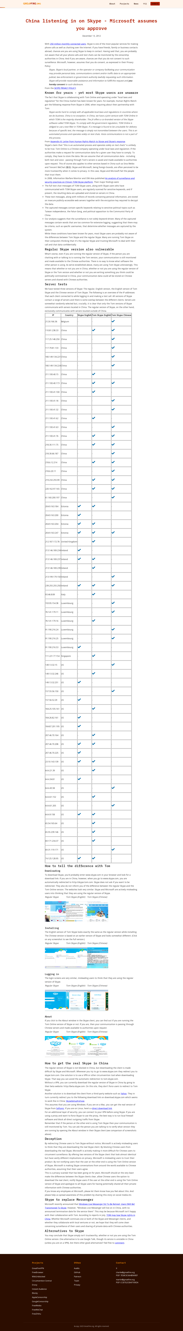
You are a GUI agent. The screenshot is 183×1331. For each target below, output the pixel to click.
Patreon (77, 1276)
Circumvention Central (42, 1280)
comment (119, 1242)
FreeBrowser (37, 1272)
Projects (124, 4)
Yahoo (124, 1093)
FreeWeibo (36, 1305)
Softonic (60, 1108)
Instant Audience (39, 1289)
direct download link (102, 1108)
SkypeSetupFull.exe (75, 1101)
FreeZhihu (36, 1314)
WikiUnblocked (38, 1276)
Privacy (77, 1285)
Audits (76, 1268)
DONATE (155, 4)
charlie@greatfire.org (125, 1272)
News (136, 4)
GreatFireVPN (38, 1268)
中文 (145, 4)
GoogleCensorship (40, 1301)
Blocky (35, 1293)
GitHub (77, 1272)
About (112, 4)
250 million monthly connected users (68, 43)
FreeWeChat (37, 1309)
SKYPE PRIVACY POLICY (65, 88)
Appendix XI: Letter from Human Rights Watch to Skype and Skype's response (87, 141)
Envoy (34, 1285)
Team (76, 1280)
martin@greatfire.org (125, 1279)
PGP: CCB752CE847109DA (127, 1282)
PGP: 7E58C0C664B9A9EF (127, 1275)
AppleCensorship (39, 1297)
